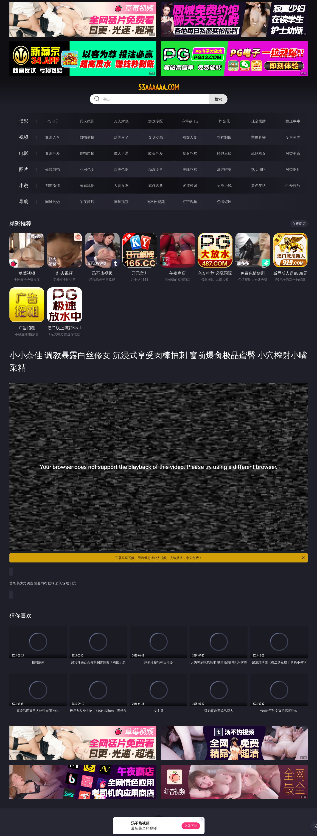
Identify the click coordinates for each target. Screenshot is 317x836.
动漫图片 (155, 169)
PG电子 (53, 121)
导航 (23, 201)
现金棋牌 (258, 121)
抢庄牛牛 (293, 121)
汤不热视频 (155, 201)
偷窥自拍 (52, 169)
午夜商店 (87, 201)
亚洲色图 (87, 169)
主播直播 (258, 137)
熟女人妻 (189, 137)
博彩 (23, 121)
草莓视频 (121, 201)
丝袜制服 (224, 137)
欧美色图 (121, 169)
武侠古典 (155, 185)
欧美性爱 (155, 153)
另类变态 (293, 153)
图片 (23, 169)
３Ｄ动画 (155, 137)
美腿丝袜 (189, 169)
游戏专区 (155, 121)
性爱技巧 (293, 185)
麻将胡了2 (190, 121)
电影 (23, 153)
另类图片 (293, 169)
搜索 (218, 99)
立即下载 (190, 826)
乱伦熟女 (258, 153)
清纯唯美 (224, 169)
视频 (23, 137)
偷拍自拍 (87, 153)
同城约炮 (52, 201)
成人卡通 (121, 153)
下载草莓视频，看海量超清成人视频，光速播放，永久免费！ (210, 558)
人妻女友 (121, 185)
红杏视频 (189, 201)
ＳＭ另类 (293, 137)
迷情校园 (189, 185)
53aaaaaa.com (158, 87)
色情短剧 (224, 201)
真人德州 (87, 121)
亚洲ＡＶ (52, 137)
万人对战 (121, 121)
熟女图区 (258, 169)
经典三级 (224, 153)
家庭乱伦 (87, 185)
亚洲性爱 (52, 153)
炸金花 (224, 121)
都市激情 (52, 185)
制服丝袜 (189, 153)
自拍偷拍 (87, 137)
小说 (23, 185)
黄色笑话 (258, 185)
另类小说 (224, 185)
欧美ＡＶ (121, 137)
